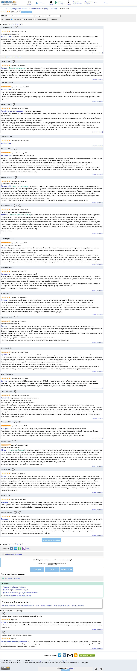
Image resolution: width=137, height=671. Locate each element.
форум (52, 569)
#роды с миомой (46, 605)
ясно (65, 670)
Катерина (5, 274)
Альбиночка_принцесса (12, 111)
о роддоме (37, 569)
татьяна (4, 502)
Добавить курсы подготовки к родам (15, 590)
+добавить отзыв (26, 12)
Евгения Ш (6, 186)
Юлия (3, 450)
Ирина (4, 355)
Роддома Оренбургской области (14, 587)
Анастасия (6, 36)
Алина (4, 68)
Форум (106, 3)
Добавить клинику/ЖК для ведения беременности (20, 593)
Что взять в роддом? (11, 578)
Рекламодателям (54, 661)
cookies (71, 668)
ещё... (28, 548)
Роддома (43, 3)
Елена (4, 326)
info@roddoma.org (66, 661)
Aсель (4, 300)
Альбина (5, 398)
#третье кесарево (78, 605)
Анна (3, 248)
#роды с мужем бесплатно (25, 605)
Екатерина (6, 155)
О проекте (34, 661)
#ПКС (37, 605)
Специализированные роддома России (17, 595)
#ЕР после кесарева (8, 605)
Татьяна (4, 519)
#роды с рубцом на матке (62, 605)
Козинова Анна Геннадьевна (14, 641)
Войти (29, 4)
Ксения (4, 215)
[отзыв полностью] (97, 52)
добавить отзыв (66, 569)
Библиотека (98, 3)
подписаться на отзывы (12, 57)
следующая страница (51, 540)
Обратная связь (44, 661)
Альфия (5, 428)
